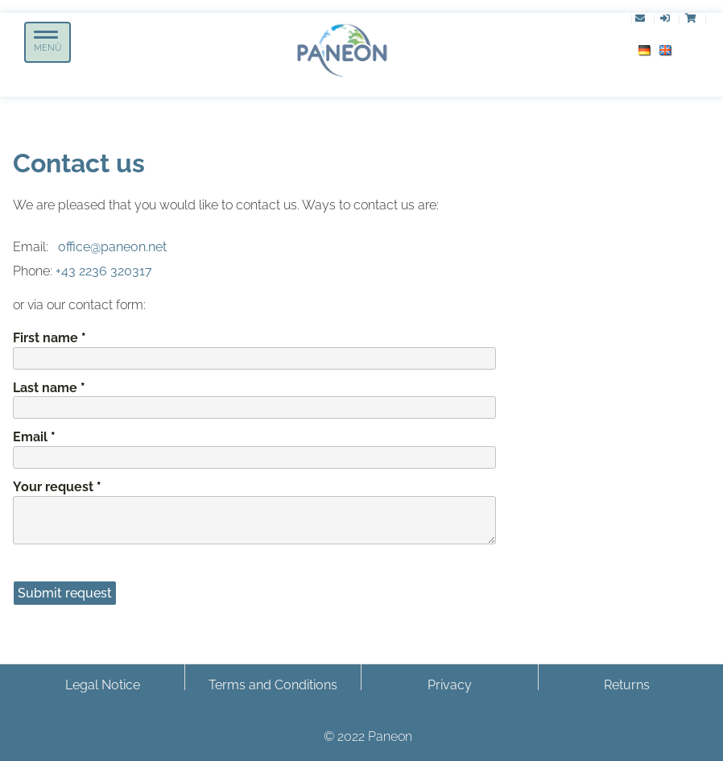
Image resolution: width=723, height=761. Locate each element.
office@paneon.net (112, 246)
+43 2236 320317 (104, 271)
